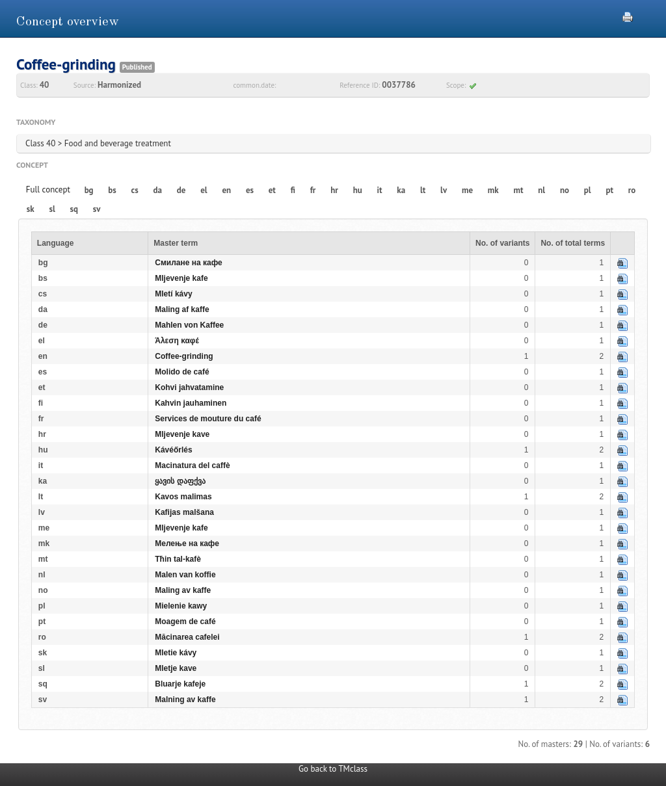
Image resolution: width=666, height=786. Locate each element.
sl (52, 209)
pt (609, 190)
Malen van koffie (185, 574)
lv (443, 190)
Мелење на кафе (187, 543)
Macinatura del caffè (192, 465)
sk (30, 209)
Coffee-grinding (184, 356)
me (467, 190)
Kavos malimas (183, 496)
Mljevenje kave (182, 434)
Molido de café (182, 371)
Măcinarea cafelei (187, 637)
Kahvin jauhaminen (190, 403)
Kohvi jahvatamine (189, 387)
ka (401, 190)
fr (313, 190)
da (157, 190)
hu (357, 190)
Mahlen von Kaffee (189, 325)
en (226, 190)
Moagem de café (185, 621)
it (379, 190)
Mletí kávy (173, 293)
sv (97, 209)
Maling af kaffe (182, 309)
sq (74, 209)
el (203, 190)
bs (112, 190)
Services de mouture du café (208, 418)
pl (587, 190)
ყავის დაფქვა (180, 481)
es (250, 190)
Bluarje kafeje (180, 683)
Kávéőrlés (173, 449)
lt (422, 190)
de (181, 190)
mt (518, 190)
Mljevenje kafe (181, 278)
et (272, 190)
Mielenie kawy (181, 605)
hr (334, 190)
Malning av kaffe (185, 699)
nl (541, 190)
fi (293, 190)
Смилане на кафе (188, 262)
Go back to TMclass (333, 768)
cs (135, 190)
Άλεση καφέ (177, 340)
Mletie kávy (175, 652)
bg (89, 190)
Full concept (48, 189)
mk (493, 190)
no (564, 190)
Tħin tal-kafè (178, 559)
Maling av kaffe (183, 590)
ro (632, 190)
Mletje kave (175, 668)
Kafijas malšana (184, 512)
